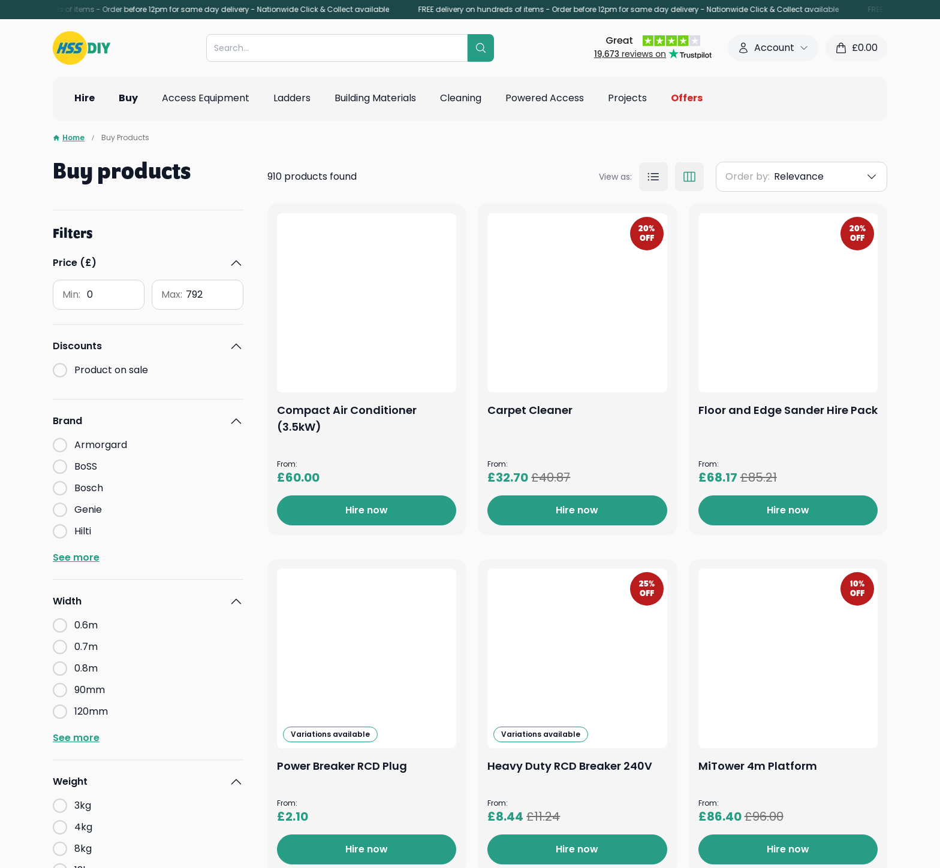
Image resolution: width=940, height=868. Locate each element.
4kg (83, 827)
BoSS (85, 466)
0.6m (86, 625)
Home (69, 138)
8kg (83, 848)
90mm (89, 690)
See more (76, 557)
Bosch (88, 488)
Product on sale (111, 370)
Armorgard (100, 445)
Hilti (82, 531)
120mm (91, 711)
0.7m (86, 647)
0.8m (86, 668)
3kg (82, 805)
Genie (88, 509)
